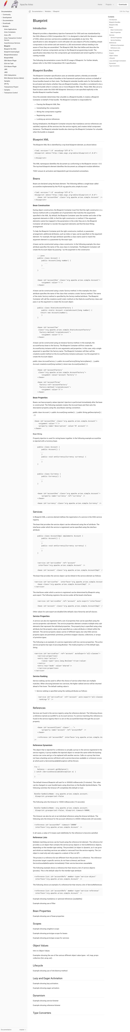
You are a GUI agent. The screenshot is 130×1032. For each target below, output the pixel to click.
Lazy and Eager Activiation (117, 61)
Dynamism (112, 63)
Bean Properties (116, 32)
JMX (5, 69)
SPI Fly (6, 84)
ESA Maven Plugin (10, 66)
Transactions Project (11, 87)
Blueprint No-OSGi (10, 49)
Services (111, 35)
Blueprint (7, 46)
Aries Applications (10, 29)
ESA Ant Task (8, 63)
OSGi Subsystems (10, 75)
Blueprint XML (113, 25)
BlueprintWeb (8, 58)
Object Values (113, 55)
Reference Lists (115, 48)
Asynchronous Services (12, 43)
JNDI (6, 72)
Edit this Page (124, 11)
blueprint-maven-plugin (11, 52)
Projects (109, 5)
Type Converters (114, 66)
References (112, 43)
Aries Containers (10, 32)
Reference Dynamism (117, 45)
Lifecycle (112, 58)
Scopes (111, 53)
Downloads (123, 5)
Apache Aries (17, 4)
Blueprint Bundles (114, 22)
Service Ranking (116, 40)
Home (100, 5)
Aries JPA (7, 35)
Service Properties (116, 37)
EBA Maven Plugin (10, 60)
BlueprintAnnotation (11, 55)
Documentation (6, 11)
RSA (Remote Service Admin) (14, 78)
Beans (111, 27)
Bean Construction (116, 30)
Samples (7, 81)
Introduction (113, 19)
